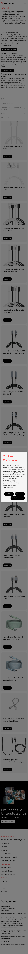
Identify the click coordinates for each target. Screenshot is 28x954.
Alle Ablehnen (20, 494)
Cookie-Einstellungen (18, 498)
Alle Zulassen (9, 494)
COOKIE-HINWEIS (8, 487)
